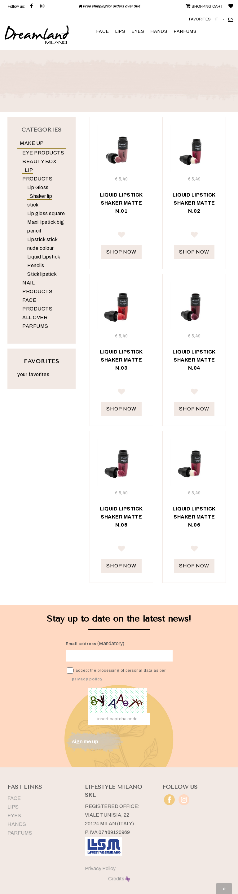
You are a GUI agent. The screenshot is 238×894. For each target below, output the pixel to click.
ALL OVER (34, 317)
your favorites (33, 374)
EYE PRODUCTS (43, 152)
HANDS (159, 31)
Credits (119, 878)
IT (216, 19)
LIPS (120, 31)
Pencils (35, 265)
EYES (138, 31)
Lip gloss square (46, 213)
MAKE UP (32, 143)
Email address (81, 644)
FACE (102, 31)
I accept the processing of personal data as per (116, 674)
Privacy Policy (100, 868)
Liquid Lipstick (43, 256)
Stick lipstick (42, 274)
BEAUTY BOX (39, 161)
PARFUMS (185, 31)
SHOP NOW (121, 251)
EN (230, 19)
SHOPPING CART (203, 6)
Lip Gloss (38, 187)
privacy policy (87, 679)
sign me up (85, 741)
